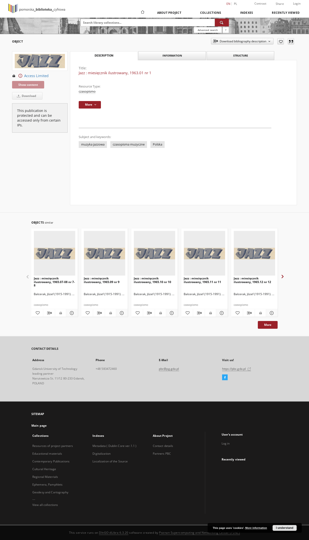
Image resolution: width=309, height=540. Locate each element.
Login (297, 3)
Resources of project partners (52, 446)
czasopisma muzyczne (129, 144)
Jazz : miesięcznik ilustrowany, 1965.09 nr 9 (101, 280)
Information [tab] (172, 55)
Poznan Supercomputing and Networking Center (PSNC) (199, 533)
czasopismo (87, 91)
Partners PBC (162, 454)
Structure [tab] (240, 55)
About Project (169, 13)
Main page (39, 425)
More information (256, 527)
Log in (226, 443)
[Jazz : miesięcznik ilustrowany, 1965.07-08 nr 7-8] (54, 253)
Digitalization (101, 454)
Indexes (246, 13)
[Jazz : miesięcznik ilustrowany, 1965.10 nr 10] (154, 253)
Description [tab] (104, 55)
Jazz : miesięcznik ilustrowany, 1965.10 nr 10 (152, 280)
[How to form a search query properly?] (226, 30)
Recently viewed (286, 13)
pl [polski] (235, 3)
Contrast (260, 3)
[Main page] (142, 12)
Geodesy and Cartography (50, 492)
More (267, 325)
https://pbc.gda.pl (236, 369)
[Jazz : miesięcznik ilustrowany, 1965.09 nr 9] (104, 253)
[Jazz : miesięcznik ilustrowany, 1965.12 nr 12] (254, 253)
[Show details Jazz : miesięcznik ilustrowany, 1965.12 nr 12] (271, 313)
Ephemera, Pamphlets (47, 484)
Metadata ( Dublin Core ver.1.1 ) (114, 446)
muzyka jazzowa (93, 144)
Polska (157, 144)
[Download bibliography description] (49, 313)
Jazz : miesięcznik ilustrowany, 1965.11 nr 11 (202, 280)
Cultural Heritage (44, 469)
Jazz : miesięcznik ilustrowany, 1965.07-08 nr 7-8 (54, 281)
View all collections (45, 505)
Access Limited (30, 76)
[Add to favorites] (280, 41)
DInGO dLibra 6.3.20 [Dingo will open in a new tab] (113, 533)
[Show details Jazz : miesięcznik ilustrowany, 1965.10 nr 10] (171, 313)
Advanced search (208, 30)
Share (280, 4)
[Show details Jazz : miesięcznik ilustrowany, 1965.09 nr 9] (121, 313)
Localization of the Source (110, 461)
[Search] (222, 22)
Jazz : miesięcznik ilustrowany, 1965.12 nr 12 (252, 280)
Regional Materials (45, 477)
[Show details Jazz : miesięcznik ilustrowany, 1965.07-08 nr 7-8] (71, 313)
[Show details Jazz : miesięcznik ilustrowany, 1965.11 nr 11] (221, 313)
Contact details (163, 446)
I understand (284, 528)
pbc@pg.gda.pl (169, 369)
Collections (210, 13)
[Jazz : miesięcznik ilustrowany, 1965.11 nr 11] (204, 253)
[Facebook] (225, 377)
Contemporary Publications (51, 461)
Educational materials (47, 454)
